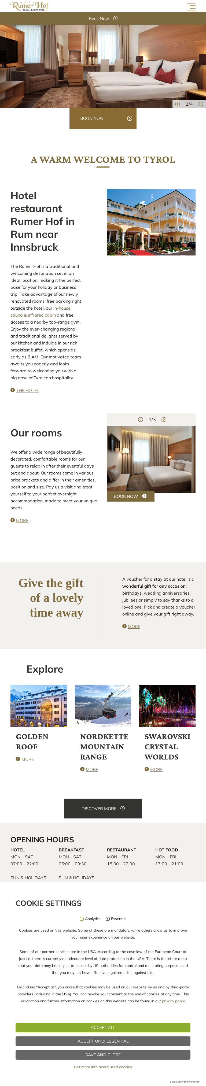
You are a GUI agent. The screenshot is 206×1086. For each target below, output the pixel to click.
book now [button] (92, 118)
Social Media (180, 1016)
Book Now (99, 18)
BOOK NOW (126, 496)
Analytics (93, 1078)
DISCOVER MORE (99, 808)
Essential (118, 1078)
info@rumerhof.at (33, 980)
